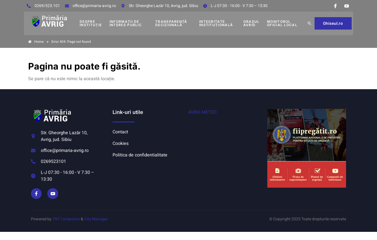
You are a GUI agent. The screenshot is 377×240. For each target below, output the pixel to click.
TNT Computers (66, 219)
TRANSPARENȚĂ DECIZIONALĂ (171, 23)
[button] (309, 23)
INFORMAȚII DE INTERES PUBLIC (125, 23)
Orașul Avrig (251, 23)
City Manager (96, 219)
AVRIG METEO (202, 112)
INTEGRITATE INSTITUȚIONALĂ (216, 23)
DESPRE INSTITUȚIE (91, 23)
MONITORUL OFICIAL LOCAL (282, 23)
